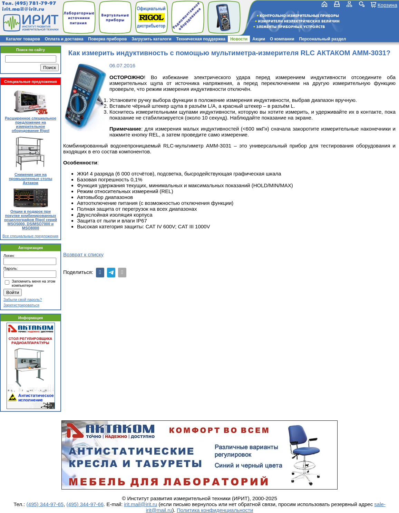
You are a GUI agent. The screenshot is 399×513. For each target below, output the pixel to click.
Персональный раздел (322, 39)
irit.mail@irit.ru (23, 9)
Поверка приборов (107, 39)
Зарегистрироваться (21, 305)
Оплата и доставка (64, 39)
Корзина (387, 5)
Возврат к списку (83, 254)
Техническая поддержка (200, 39)
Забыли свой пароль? (22, 299)
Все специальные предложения (30, 236)
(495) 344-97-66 (85, 504)
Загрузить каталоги (151, 39)
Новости (238, 39)
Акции (258, 39)
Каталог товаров (23, 39)
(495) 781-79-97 (35, 3)
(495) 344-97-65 (45, 504)
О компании (282, 39)
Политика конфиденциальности (215, 510)
